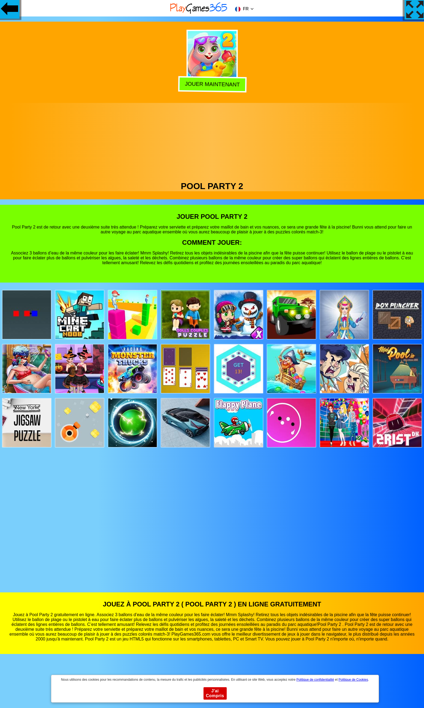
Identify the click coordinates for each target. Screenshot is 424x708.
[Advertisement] (212, 141)
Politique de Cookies (353, 680)
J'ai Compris (215, 693)
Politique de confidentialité (315, 680)
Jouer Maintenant (211, 84)
